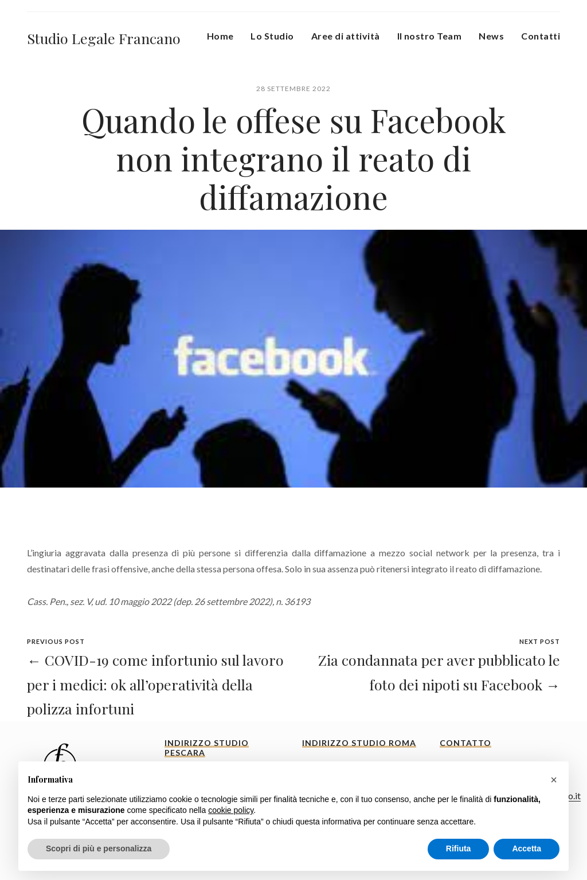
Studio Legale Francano (104, 38)
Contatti (540, 35)
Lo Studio (272, 35)
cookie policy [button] (230, 810)
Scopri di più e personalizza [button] (98, 848)
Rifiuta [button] (458, 848)
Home (220, 35)
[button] (554, 780)
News (491, 35)
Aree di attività (345, 35)
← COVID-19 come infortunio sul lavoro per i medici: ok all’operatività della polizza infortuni (155, 684)
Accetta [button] (526, 848)
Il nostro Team (429, 35)
